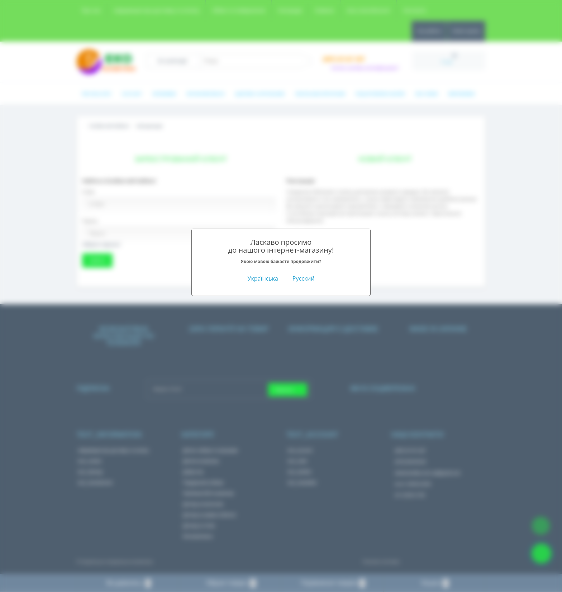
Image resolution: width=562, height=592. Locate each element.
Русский (303, 278)
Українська (263, 278)
